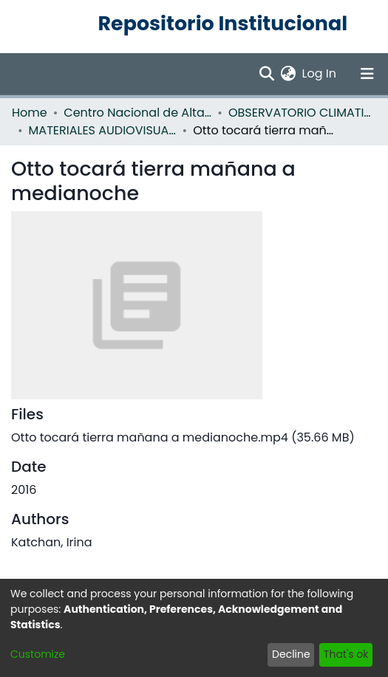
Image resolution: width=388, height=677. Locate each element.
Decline (291, 654)
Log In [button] (320, 73)
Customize (37, 654)
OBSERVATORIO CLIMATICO (302, 112)
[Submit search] (267, 74)
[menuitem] (288, 74)
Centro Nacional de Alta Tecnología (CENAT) (137, 112)
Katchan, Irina (51, 542)
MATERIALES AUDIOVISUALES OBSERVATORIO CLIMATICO (103, 130)
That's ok (346, 654)
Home (29, 112)
